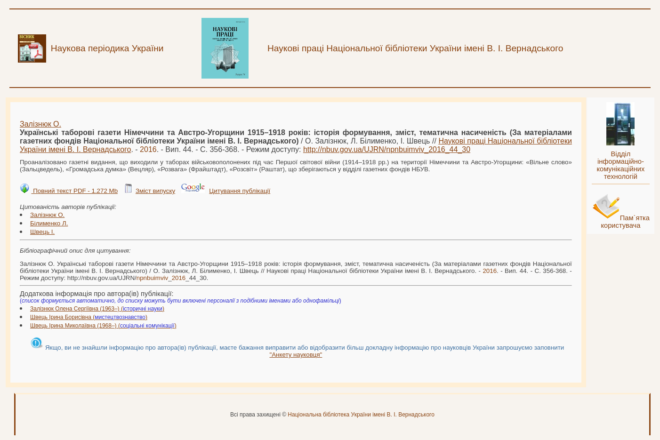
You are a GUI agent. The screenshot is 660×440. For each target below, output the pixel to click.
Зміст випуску (155, 190)
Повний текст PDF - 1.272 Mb (74, 190)
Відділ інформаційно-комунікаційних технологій (620, 165)
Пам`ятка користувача (625, 221)
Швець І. (42, 231)
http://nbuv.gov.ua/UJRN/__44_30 (386, 149)
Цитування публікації (239, 190)
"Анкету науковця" (295, 354)
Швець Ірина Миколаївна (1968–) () (103, 325)
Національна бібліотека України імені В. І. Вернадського (361, 414)
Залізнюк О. (40, 124)
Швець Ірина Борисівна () (88, 317)
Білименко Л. (49, 223)
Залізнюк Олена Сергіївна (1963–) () (97, 308)
